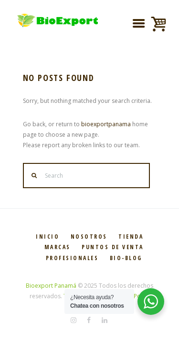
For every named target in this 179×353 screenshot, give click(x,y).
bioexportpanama (106, 124)
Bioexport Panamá (51, 286)
